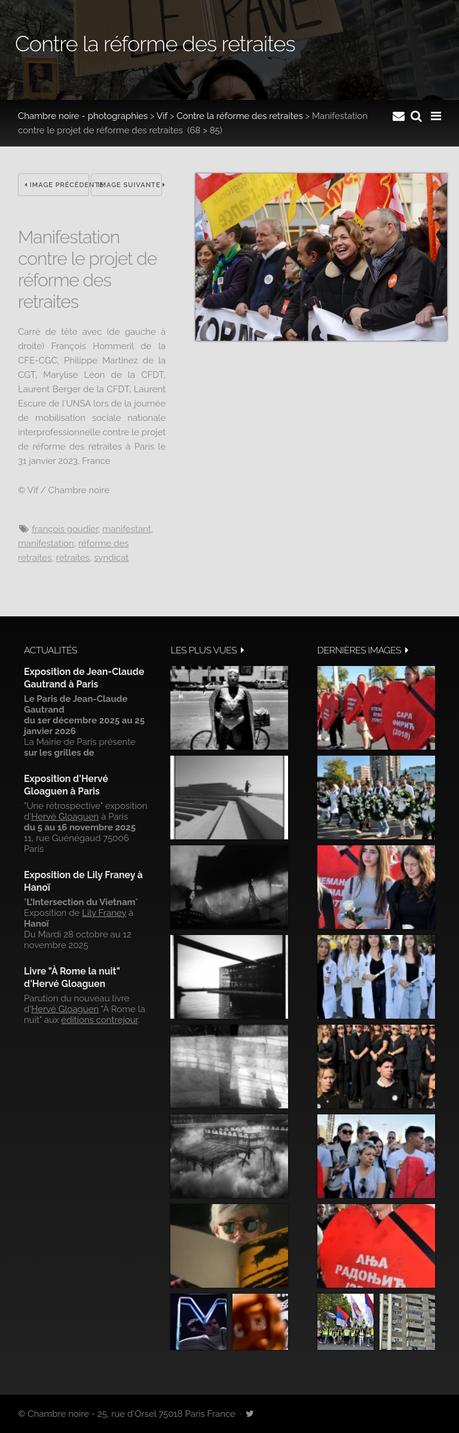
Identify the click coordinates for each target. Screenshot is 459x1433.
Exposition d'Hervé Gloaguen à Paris (66, 784)
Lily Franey (104, 913)
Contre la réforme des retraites (239, 116)
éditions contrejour (99, 1020)
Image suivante (129, 185)
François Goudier (65, 529)
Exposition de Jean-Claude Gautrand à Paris (84, 677)
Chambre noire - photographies (83, 116)
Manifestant (126, 529)
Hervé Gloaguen (65, 816)
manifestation (46, 543)
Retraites (73, 557)
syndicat (111, 557)
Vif (162, 116)
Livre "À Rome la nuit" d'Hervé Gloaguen (72, 977)
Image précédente (57, 185)
